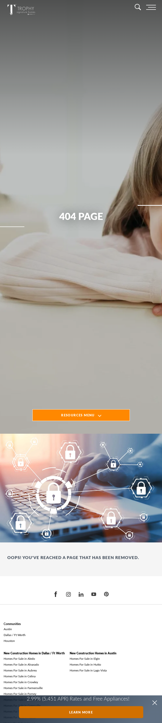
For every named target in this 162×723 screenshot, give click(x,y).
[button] (155, 703)
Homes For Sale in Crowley (21, 682)
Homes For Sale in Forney (20, 694)
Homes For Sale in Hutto (85, 664)
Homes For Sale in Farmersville (23, 688)
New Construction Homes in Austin (93, 653)
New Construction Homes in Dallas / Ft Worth (34, 653)
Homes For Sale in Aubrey (20, 670)
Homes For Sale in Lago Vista (88, 670)
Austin (8, 629)
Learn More (81, 712)
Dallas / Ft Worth (15, 635)
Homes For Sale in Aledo (19, 658)
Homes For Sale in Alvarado (21, 664)
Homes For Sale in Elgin (85, 658)
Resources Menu (78, 415)
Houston (9, 641)
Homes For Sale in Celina (20, 676)
